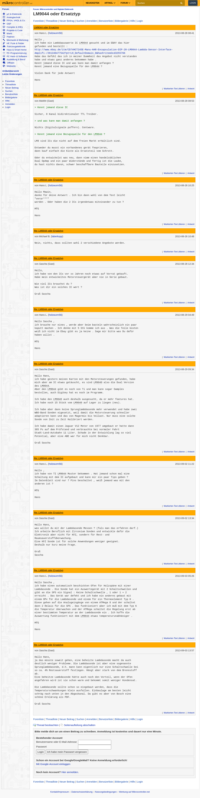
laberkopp (57, 236)
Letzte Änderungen (12, 74)
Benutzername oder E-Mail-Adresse (56, 741)
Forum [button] (125, 3)
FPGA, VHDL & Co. (14, 20)
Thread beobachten (45, 725)
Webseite (9, 66)
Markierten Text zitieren (174, 89)
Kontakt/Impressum (59, 792)
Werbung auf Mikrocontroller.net (134, 792)
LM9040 (98, 382)
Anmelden (10, 104)
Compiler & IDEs (13, 27)
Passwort (41, 746)
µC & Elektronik (12, 14)
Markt (7, 33)
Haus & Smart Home (15, 50)
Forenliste (10, 81)
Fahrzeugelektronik (14, 46)
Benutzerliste (11, 94)
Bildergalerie (11, 97)
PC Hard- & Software (15, 56)
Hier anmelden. (70, 772)
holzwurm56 (55, 33)
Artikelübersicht (10, 71)
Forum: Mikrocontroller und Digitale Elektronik (53, 9)
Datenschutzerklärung (81, 792)
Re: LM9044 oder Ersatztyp (48, 95)
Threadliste (10, 84)
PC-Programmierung (15, 53)
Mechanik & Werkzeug (15, 40)
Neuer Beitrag (11, 88)
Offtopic (8, 63)
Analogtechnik (11, 17)
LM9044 (83, 43)
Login (193, 3)
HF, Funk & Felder (13, 43)
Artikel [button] (109, 3)
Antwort (190, 89)
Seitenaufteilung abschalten (78, 725)
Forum (5, 9)
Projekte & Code (12, 30)
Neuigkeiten (92, 3)
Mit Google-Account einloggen (53, 764)
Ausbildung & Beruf (14, 59)
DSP (7, 24)
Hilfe (7, 101)
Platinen (8, 37)
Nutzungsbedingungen (106, 792)
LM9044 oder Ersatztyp (46, 27)
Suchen (9, 91)
